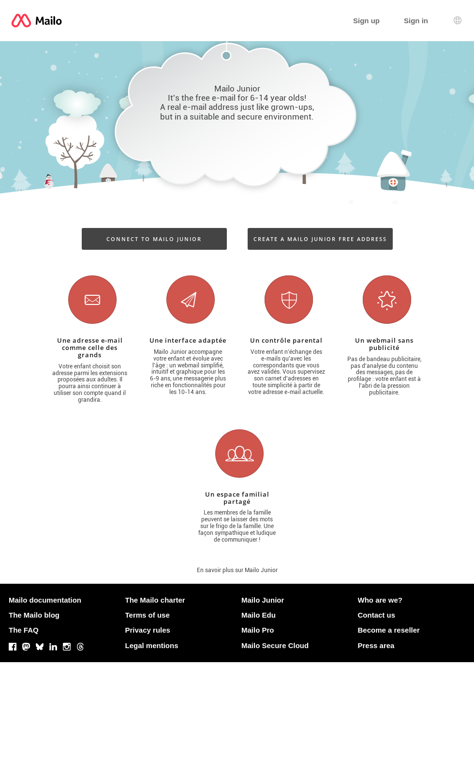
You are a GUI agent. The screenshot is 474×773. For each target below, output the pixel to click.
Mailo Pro (257, 630)
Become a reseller (389, 630)
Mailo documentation (45, 600)
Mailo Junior (262, 600)
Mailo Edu (258, 615)
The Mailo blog (34, 615)
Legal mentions (151, 645)
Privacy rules (147, 630)
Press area (376, 645)
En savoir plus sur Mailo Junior (237, 570)
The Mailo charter (155, 600)
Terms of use (147, 615)
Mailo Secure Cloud (275, 645)
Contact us (377, 615)
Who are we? (380, 600)
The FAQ (24, 630)
